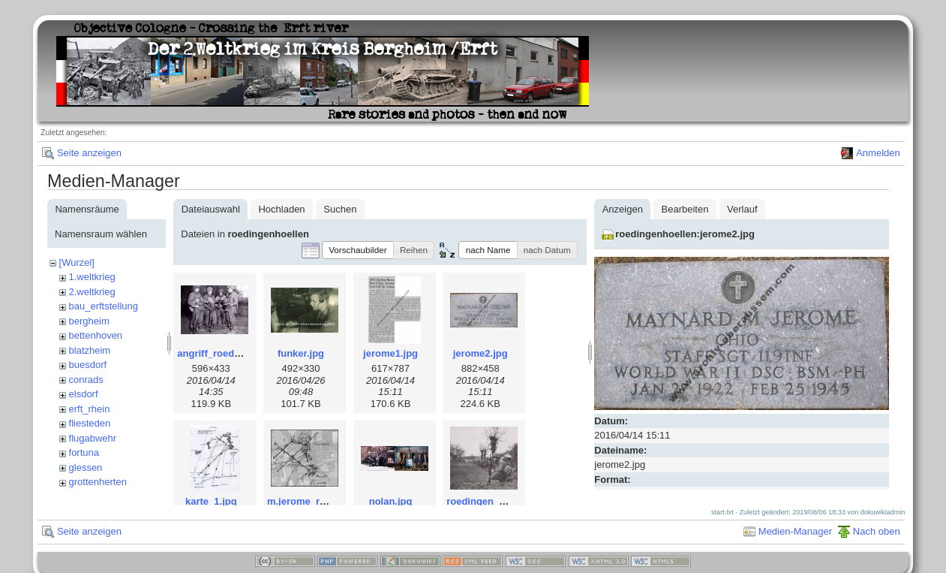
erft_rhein (89, 409)
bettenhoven (96, 335)
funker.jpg (301, 353)
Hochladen (281, 209)
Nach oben (876, 538)
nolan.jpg (391, 501)
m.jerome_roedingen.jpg (323, 501)
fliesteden (90, 423)
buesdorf (88, 364)
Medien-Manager (795, 538)
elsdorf (83, 394)
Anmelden (878, 152)
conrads (86, 379)
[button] (358, 249)
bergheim (89, 321)
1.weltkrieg (92, 276)
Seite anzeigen (89, 152)
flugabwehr (93, 438)
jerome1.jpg (390, 353)
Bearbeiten (685, 209)
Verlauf (742, 209)
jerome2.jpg (480, 353)
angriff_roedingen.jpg (227, 353)
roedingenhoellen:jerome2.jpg (685, 234)
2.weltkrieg (92, 291)
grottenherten (98, 481)
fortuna (84, 452)
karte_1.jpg (211, 501)
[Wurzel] (77, 262)
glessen (86, 467)
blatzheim (90, 350)
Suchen (339, 209)
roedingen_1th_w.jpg (495, 501)
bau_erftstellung (104, 306)
